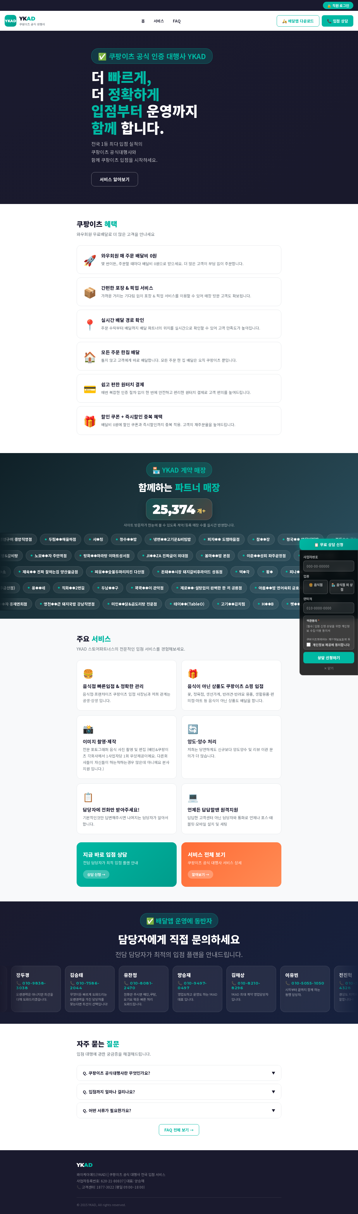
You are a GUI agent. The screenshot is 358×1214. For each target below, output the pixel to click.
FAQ (176, 21)
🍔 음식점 (316, 584)
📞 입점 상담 (337, 21)
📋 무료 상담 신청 (328, 544)
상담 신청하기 (329, 658)
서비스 (159, 21)
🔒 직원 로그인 (338, 5)
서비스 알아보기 (115, 179)
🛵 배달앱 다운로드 (298, 21)
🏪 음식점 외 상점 (342, 587)
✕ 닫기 (328, 668)
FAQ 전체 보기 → (179, 1130)
